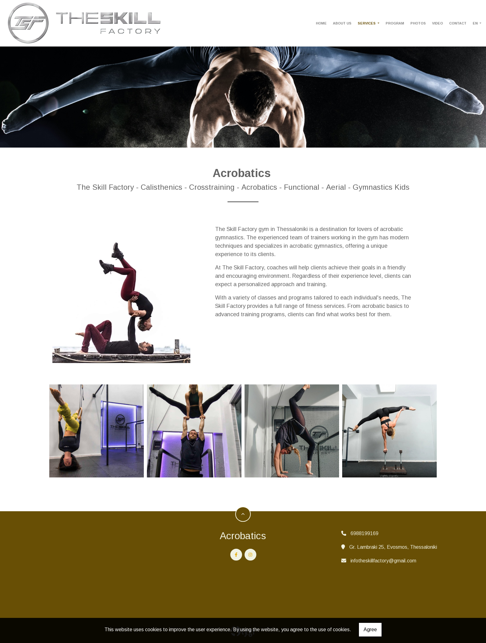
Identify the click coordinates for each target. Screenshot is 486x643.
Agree (370, 629)
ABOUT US (342, 23)
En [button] (476, 23)
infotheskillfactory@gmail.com (383, 560)
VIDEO (437, 23)
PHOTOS (418, 23)
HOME (321, 23)
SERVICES (367, 23)
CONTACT (457, 23)
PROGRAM (395, 23)
